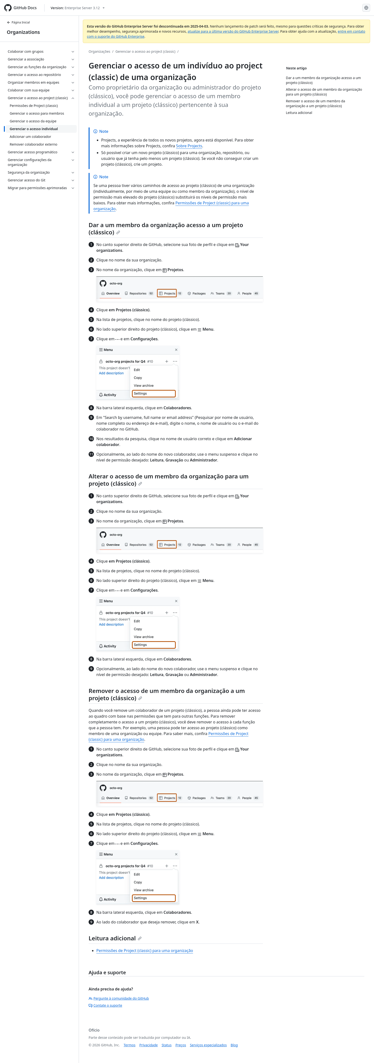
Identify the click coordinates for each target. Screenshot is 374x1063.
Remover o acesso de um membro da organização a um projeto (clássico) (167, 694)
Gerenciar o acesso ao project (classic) (145, 51)
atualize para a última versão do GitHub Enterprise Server (233, 31)
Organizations (23, 32)
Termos (130, 1045)
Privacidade (148, 1045)
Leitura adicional (115, 938)
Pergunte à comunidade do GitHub (119, 998)
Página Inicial (18, 22)
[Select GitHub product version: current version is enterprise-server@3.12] (77, 8)
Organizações (99, 51)
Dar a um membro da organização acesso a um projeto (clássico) (166, 228)
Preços (181, 1045)
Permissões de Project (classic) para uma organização (144, 950)
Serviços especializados (208, 1045)
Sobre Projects (189, 146)
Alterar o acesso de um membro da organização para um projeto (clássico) (169, 479)
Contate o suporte (105, 1005)
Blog (234, 1045)
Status (167, 1045)
